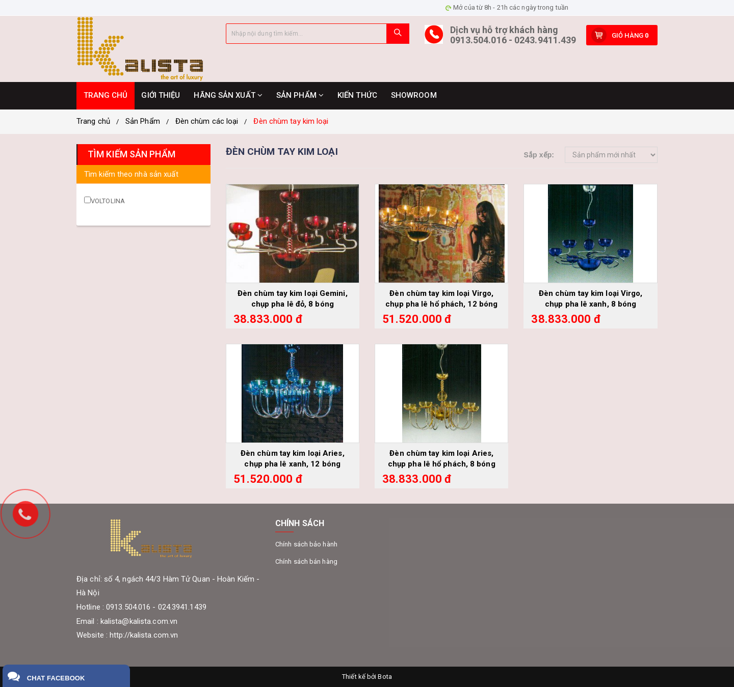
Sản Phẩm (142, 121)
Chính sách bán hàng (306, 561)
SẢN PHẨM (300, 95)
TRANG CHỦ (106, 95)
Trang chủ (93, 121)
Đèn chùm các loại (207, 121)
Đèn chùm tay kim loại (290, 121)
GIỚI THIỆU (160, 95)
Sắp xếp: (538, 155)
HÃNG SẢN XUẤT (228, 95)
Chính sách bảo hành (306, 544)
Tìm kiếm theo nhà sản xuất (131, 174)
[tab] (143, 174)
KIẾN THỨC (357, 95)
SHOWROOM (414, 95)
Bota (384, 676)
